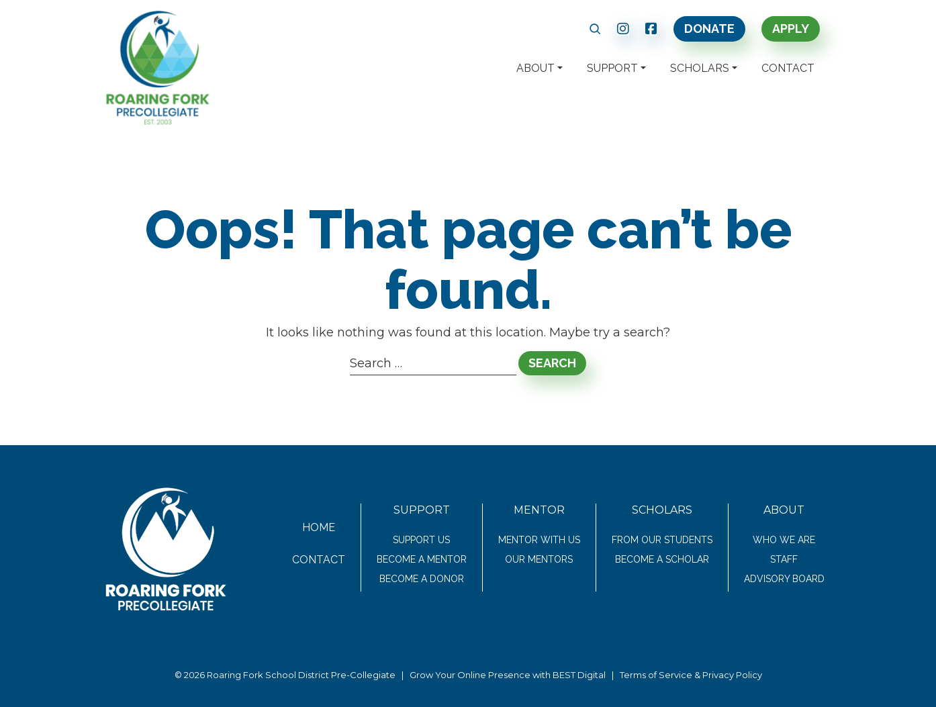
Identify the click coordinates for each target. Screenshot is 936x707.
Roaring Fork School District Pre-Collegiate (301, 674)
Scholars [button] (699, 68)
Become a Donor (421, 578)
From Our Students (662, 539)
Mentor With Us (539, 539)
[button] (595, 29)
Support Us (421, 539)
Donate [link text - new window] (709, 28)
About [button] (535, 68)
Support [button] (612, 68)
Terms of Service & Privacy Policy (691, 674)
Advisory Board (784, 578)
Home (318, 527)
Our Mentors (539, 559)
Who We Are (784, 539)
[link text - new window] (623, 29)
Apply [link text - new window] (790, 28)
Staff (784, 559)
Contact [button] (787, 68)
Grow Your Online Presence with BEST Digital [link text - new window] (508, 674)
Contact (318, 559)
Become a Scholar (662, 559)
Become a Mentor (422, 559)
